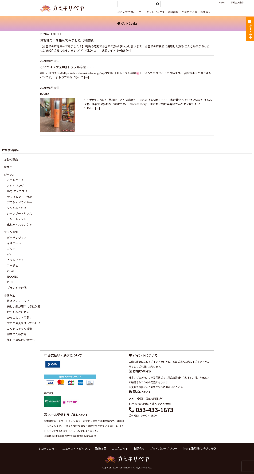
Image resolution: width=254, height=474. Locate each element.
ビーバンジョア (17, 237)
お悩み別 (9, 295)
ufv (9, 254)
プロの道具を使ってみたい (23, 323)
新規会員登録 (237, 2)
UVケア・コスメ (17, 191)
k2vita (44, 93)
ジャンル (9, 174)
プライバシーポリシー (164, 448)
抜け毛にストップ (18, 301)
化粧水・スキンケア (19, 224)
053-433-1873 (151, 410)
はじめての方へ (126, 12)
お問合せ (205, 12)
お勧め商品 (11, 159)
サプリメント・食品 (19, 197)
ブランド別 (11, 232)
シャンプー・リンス (19, 213)
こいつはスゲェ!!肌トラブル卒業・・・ (67, 67)
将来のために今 (16, 334)
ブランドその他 (16, 287)
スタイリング (15, 185)
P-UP (10, 282)
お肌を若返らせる (18, 312)
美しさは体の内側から (21, 340)
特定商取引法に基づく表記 (199, 448)
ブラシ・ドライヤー (19, 202)
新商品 (8, 167)
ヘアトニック (15, 180)
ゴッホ (11, 249)
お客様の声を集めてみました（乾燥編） (68, 40)
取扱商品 (173, 12)
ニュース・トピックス (152, 12)
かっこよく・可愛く (19, 317)
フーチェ (12, 265)
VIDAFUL (12, 271)
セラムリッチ (15, 260)
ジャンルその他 (16, 208)
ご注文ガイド (189, 12)
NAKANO (12, 276)
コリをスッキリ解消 (19, 328)
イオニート (14, 243)
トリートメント (16, 219)
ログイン (223, 2)
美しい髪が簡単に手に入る (23, 306)
